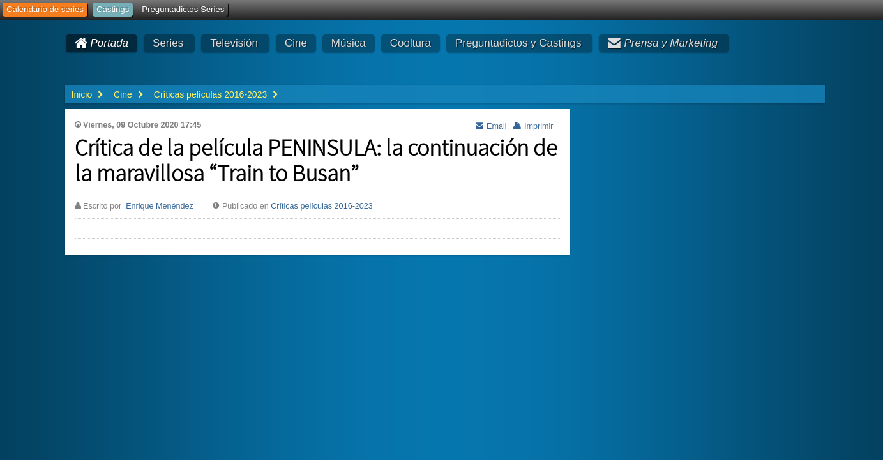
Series (168, 43)
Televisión (234, 43)
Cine (296, 43)
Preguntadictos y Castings (518, 43)
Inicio (82, 94)
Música (348, 43)
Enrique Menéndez (159, 206)
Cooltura (410, 43)
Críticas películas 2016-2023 (322, 206)
